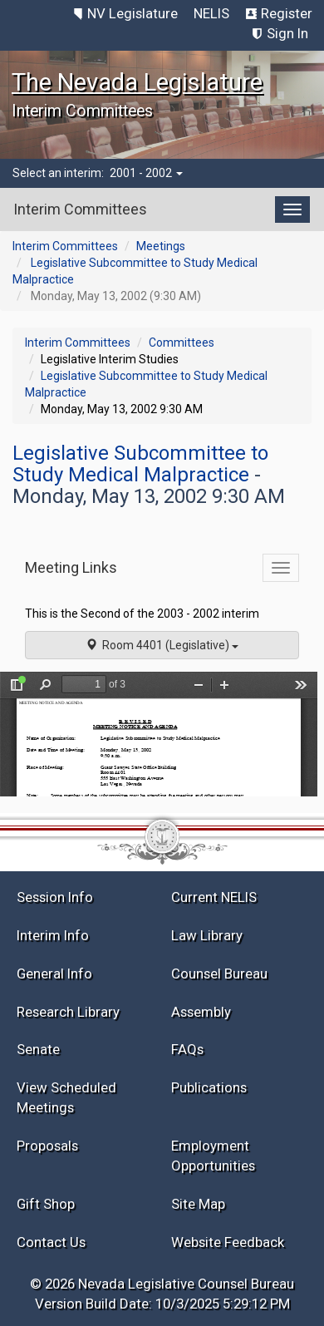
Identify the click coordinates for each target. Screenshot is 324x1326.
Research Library (68, 1011)
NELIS (211, 13)
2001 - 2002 (146, 173)
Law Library (207, 935)
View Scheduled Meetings (66, 1097)
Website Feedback (227, 1242)
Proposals (47, 1145)
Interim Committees (65, 246)
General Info (54, 973)
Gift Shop (46, 1203)
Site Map (198, 1203)
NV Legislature (132, 13)
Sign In (287, 33)
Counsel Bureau (219, 973)
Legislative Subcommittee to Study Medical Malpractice (140, 463)
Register (286, 13)
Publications (209, 1087)
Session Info (55, 897)
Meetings (160, 246)
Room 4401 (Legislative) (162, 645)
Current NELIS (214, 897)
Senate (38, 1049)
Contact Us (51, 1242)
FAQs (187, 1049)
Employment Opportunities (213, 1155)
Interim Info (53, 935)
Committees (181, 342)
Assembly (201, 1011)
